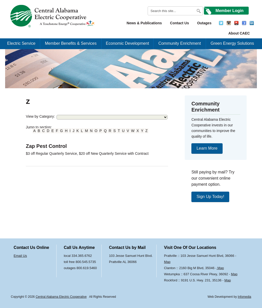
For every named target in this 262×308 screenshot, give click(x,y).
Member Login (229, 10)
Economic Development (127, 43)
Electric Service (21, 43)
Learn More (206, 148)
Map (167, 262)
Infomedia (244, 297)
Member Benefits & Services (71, 43)
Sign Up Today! (210, 196)
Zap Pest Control (46, 146)
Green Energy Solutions (232, 43)
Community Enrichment (179, 43)
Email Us (20, 256)
